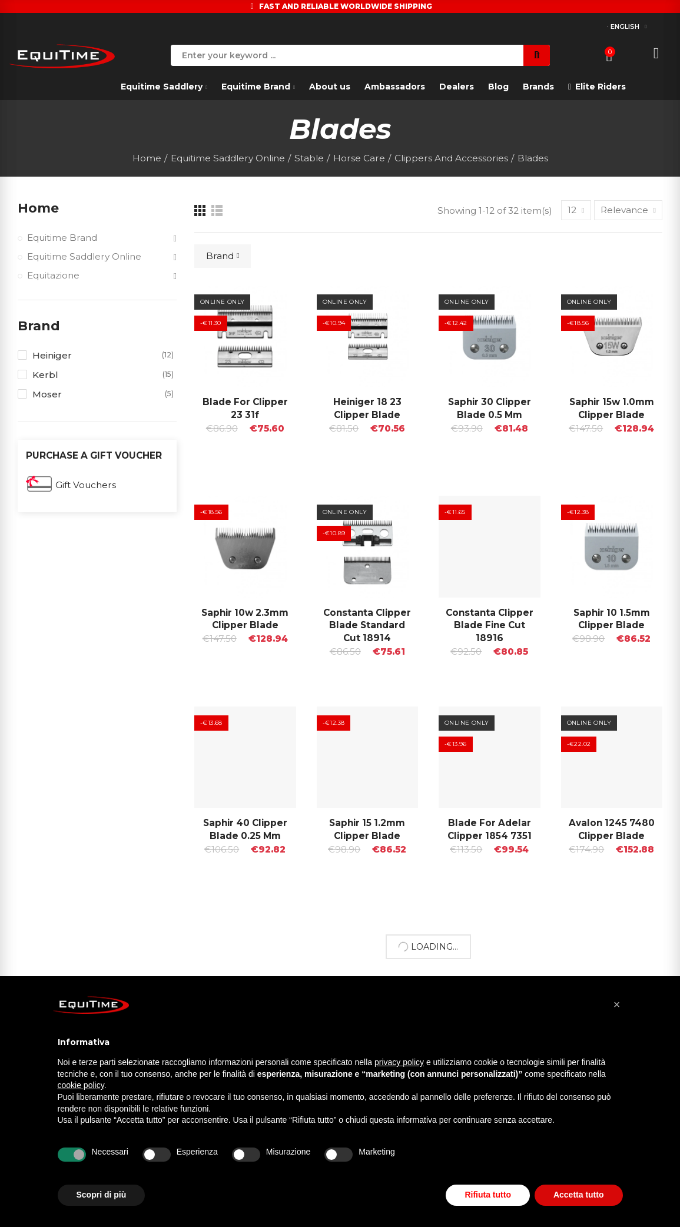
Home (38, 208)
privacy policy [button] (399, 1062)
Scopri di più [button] (102, 1194)
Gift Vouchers (85, 484)
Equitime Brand (62, 237)
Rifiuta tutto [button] (488, 1194)
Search (536, 55)
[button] (617, 1004)
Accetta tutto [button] (578, 1194)
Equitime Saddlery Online (84, 256)
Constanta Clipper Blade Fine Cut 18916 (489, 625)
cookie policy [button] (81, 1085)
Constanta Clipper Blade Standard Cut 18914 (367, 625)
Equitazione (53, 275)
